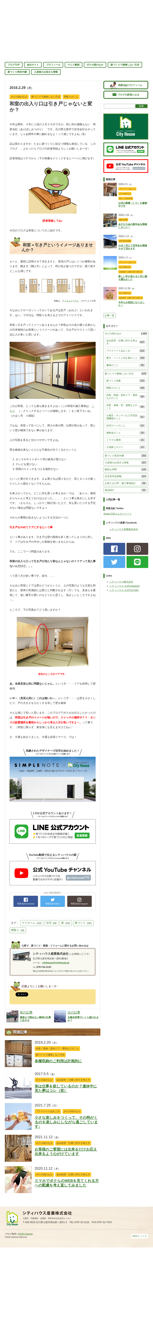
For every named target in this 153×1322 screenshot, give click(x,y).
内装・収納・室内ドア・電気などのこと (57, 1048)
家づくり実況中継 (17, 72)
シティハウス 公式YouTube (124, 590)
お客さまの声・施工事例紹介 (126, 483)
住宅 (51, 923)
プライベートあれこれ (48, 1111)
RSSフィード (140, 1236)
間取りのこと (71, 96)
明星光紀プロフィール (130, 85)
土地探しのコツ (125, 447)
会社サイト (33, 64)
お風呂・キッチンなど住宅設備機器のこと (125, 417)
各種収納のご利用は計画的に (58, 1061)
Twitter (114, 562)
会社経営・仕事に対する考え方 (73, 1080)
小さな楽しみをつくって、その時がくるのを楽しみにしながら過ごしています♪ (66, 1121)
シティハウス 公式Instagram (124, 586)
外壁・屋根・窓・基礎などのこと (125, 406)
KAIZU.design (25, 1234)
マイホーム (32, 923)
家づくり (83, 923)
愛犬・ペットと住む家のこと (125, 358)
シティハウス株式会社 (121, 582)
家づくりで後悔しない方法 (125, 64)
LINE (137, 562)
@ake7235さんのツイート (117, 514)
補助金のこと (125, 432)
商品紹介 (126, 490)
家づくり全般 (125, 380)
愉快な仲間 (123, 220)
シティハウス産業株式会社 (123, 529)
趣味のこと (125, 365)
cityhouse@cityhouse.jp (55, 962)
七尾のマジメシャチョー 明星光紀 (76, 28)
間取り (18, 930)
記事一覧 (109, 315)
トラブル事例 (125, 440)
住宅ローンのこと (125, 425)
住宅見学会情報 (125, 241)
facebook (114, 549)
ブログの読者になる (128, 94)
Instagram (137, 549)
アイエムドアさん (70, 301)
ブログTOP (14, 64)
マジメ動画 (73, 64)
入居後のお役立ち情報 (46, 72)
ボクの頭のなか (95, 64)
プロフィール (53, 64)
